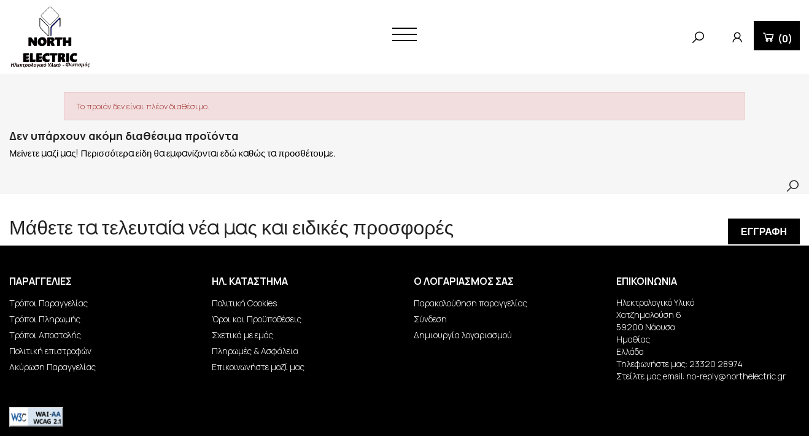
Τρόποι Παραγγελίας (48, 303)
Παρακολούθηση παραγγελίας (470, 303)
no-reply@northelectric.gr (736, 376)
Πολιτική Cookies (244, 303)
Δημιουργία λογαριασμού (463, 335)
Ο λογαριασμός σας (464, 281)
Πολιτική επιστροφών (50, 351)
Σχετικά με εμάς (242, 335)
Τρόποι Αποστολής (45, 335)
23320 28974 (716, 364)
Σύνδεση (430, 319)
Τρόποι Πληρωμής (44, 319)
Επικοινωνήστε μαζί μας (258, 367)
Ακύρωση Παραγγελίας (52, 367)
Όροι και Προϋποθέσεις (256, 319)
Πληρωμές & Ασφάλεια (255, 351)
